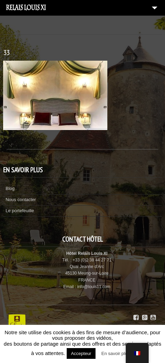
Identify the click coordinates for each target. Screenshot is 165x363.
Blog (10, 188)
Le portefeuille (20, 210)
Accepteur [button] (81, 353)
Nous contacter (21, 199)
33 (6, 52)
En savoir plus (115, 353)
